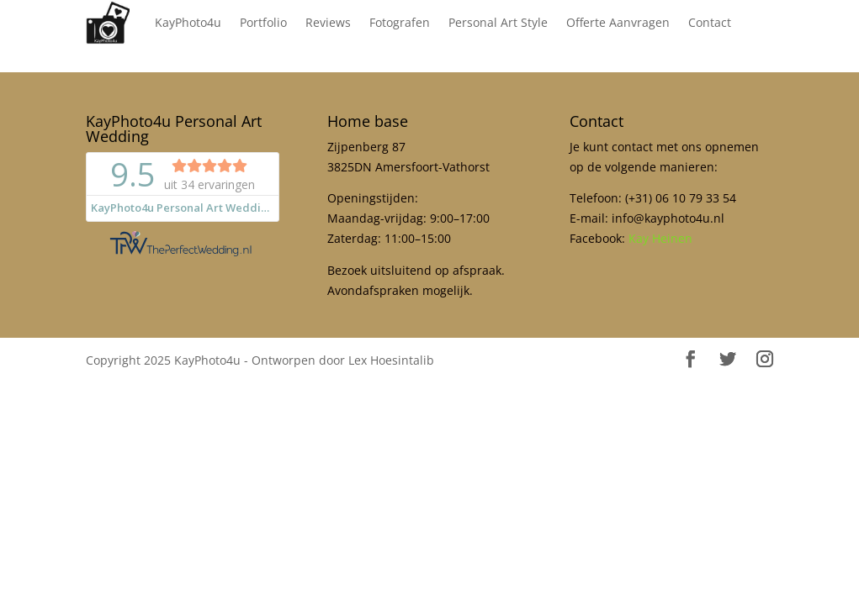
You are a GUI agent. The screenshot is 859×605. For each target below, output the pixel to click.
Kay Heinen (660, 238)
